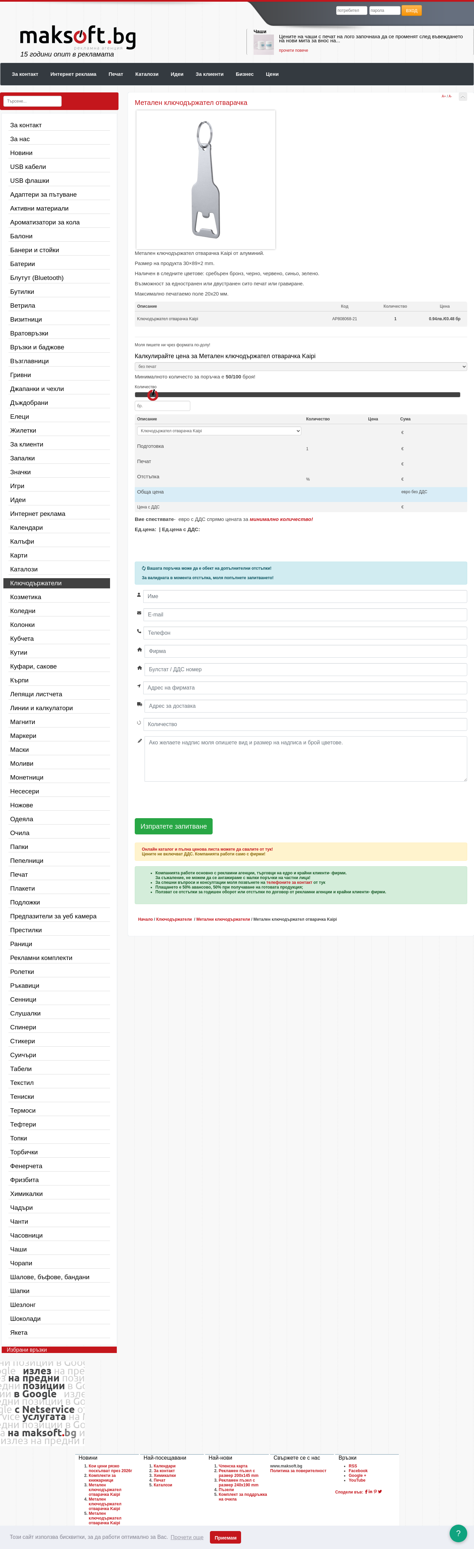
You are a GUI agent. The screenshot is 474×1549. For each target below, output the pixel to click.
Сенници (23, 999)
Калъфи (22, 541)
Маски (19, 749)
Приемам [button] (226, 1538)
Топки (18, 1138)
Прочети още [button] (187, 1537)
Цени (272, 74)
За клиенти (209, 74)
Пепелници (26, 860)
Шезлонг (23, 1304)
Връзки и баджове (37, 347)
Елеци (19, 416)
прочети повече (293, 50)
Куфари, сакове (33, 666)
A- (450, 96)
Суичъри (23, 1055)
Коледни (23, 610)
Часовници (26, 1235)
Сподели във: (349, 1492)
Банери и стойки (34, 250)
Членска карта (233, 1466)
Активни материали (39, 208)
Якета (18, 1332)
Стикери (22, 1041)
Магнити (22, 721)
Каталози (146, 74)
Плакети (22, 888)
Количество (145, 387)
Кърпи (19, 680)
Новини (21, 152)
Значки (20, 472)
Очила (19, 832)
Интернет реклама (73, 74)
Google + (357, 1475)
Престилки (26, 930)
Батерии (22, 263)
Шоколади (25, 1318)
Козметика (25, 597)
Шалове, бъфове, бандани (49, 1277)
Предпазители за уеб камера (53, 916)
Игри (17, 485)
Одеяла (21, 819)
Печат (116, 74)
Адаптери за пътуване (43, 194)
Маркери (23, 735)
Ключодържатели (36, 583)
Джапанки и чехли (37, 388)
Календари (26, 527)
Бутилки (22, 291)
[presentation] (186, 800)
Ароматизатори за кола (45, 222)
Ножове (21, 805)
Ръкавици (24, 985)
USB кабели (28, 166)
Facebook (358, 1470)
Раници (21, 943)
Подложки (25, 902)
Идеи (177, 74)
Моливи (22, 763)
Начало (145, 919)
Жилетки (23, 430)
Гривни (20, 374)
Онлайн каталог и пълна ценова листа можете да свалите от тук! (207, 849)
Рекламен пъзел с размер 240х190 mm (238, 1482)
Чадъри (21, 1207)
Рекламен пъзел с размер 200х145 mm (238, 1473)
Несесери (24, 791)
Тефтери (23, 1124)
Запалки (22, 458)
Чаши (260, 31)
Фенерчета (26, 1166)
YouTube (357, 1480)
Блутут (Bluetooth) (37, 277)
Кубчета (22, 638)
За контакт (25, 74)
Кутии (18, 652)
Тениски (22, 1096)
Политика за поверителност (298, 1470)
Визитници (26, 319)
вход (411, 10)
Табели (21, 1068)
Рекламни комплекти (41, 957)
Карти (18, 555)
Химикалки (26, 1193)
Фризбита (24, 1179)
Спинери (23, 1027)
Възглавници (29, 361)
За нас (20, 139)
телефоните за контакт (289, 882)
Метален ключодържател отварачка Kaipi (105, 1490)
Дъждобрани (29, 402)
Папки (19, 846)
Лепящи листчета (36, 694)
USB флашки (29, 180)
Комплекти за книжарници (102, 1478)
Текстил (22, 1082)
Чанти (19, 1221)
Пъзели (226, 1489)
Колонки (22, 624)
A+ (444, 96)
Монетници (26, 777)
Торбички (24, 1152)
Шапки (19, 1290)
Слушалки (25, 1013)
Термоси (23, 1110)
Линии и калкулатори (41, 708)
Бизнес (245, 74)
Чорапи (21, 1263)
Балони (21, 236)
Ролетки (22, 971)
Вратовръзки (29, 333)
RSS (353, 1466)
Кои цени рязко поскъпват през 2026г (110, 1468)
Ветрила (22, 305)
